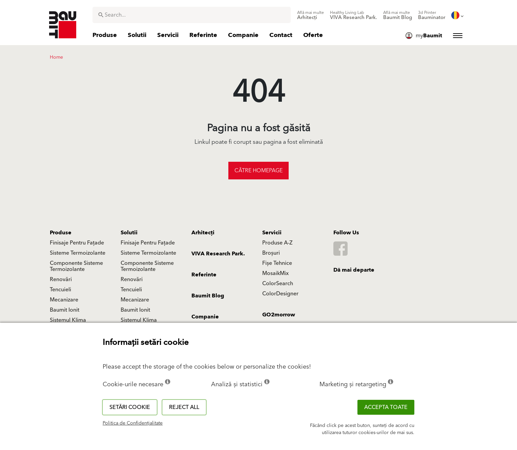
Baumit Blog (207, 295)
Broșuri (271, 253)
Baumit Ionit (64, 310)
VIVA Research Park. (218, 253)
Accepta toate (386, 407)
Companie (205, 316)
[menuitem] (310, 15)
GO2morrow (278, 314)
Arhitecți (202, 232)
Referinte (203, 274)
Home (56, 57)
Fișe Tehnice (277, 263)
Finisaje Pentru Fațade (77, 243)
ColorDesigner (280, 293)
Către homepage (258, 170)
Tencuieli (60, 289)
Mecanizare (64, 300)
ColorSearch (277, 283)
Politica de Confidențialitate (133, 423)
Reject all (184, 407)
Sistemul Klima (68, 320)
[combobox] (191, 15)
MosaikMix (275, 273)
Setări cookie (129, 407)
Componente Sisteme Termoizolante (76, 266)
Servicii (272, 232)
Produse (60, 232)
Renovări (61, 279)
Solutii (129, 232)
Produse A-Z (277, 243)
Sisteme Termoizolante (77, 253)
